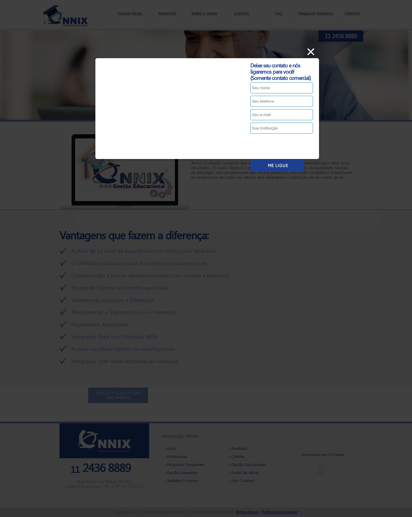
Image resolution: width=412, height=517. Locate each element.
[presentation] (295, 146)
